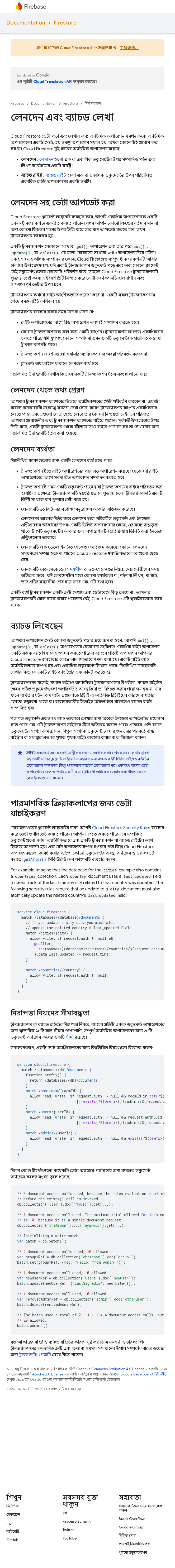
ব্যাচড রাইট (55, 175)
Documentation (25, 23)
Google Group (131, 1527)
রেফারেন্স (13, 1514)
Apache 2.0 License (47, 1374)
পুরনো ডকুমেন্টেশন (133, 1552)
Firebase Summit (77, 1521)
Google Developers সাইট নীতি (143, 1374)
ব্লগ (65, 1513)
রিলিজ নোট (127, 1535)
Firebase (17, 103)
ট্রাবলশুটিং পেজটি (35, 1355)
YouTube (70, 1538)
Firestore (65, 23)
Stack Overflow (132, 1518)
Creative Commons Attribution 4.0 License (110, 1369)
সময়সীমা (75, 569)
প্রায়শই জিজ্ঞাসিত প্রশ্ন (134, 1544)
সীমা (70, 1037)
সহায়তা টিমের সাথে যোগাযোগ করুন (140, 1508)
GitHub (12, 1539)
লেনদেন (46, 159)
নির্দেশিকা (12, 1506)
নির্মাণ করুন (93, 103)
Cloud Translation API (52, 81)
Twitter (68, 1529)
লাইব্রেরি (12, 1531)
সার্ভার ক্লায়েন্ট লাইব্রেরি (58, 759)
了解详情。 (129, 47)
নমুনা (9, 1523)
